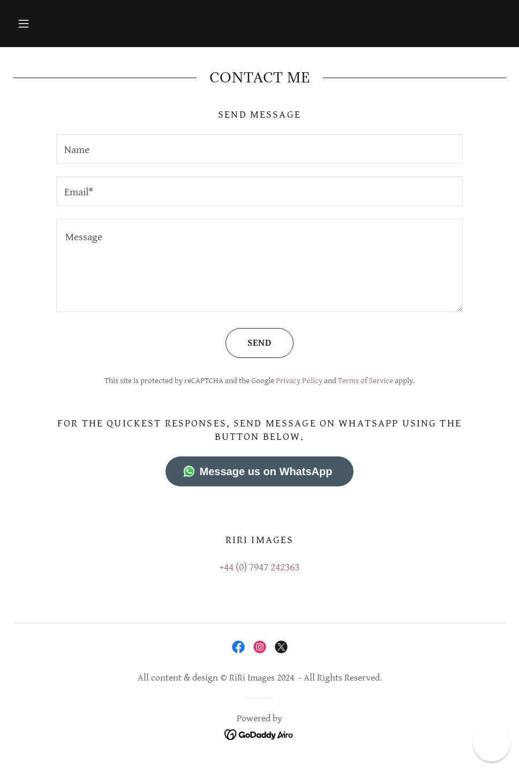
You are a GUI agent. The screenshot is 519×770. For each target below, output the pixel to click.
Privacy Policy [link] (299, 380)
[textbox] (259, 149)
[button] (23, 23)
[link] (238, 647)
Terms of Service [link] (365, 380)
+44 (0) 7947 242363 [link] (259, 567)
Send (248, 343)
